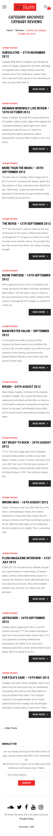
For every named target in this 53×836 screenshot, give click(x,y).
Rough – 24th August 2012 (21, 387)
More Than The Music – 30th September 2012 (22, 170)
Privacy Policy (27, 818)
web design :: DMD (26, 827)
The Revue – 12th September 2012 (26, 224)
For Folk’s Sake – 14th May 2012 (25, 678)
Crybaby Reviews (9, 48)
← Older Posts (9, 728)
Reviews (19, 30)
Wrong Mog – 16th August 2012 (25, 502)
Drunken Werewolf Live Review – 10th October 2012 (25, 110)
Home (9, 30)
